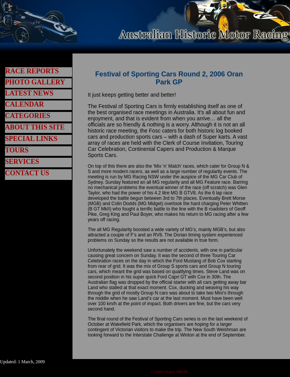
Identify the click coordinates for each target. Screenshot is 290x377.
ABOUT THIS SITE (34, 127)
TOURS (17, 150)
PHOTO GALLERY (35, 82)
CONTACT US (27, 173)
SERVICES (22, 161)
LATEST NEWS (29, 93)
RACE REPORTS (32, 71)
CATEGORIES (27, 116)
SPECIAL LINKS (31, 138)
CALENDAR (24, 104)
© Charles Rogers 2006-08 (169, 372)
